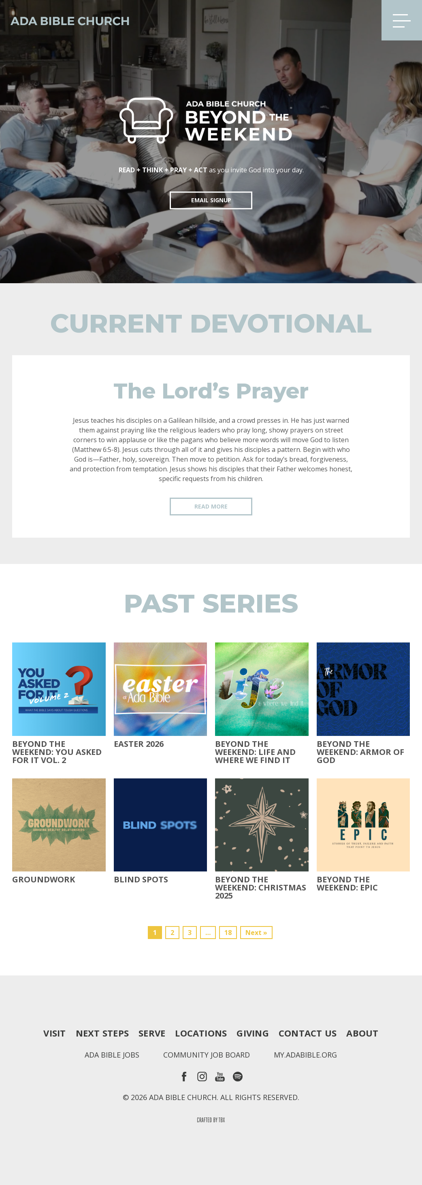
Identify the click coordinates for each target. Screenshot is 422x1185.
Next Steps (102, 1033)
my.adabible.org (305, 1055)
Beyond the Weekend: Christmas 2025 (260, 888)
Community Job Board (206, 1055)
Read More (211, 506)
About (362, 1033)
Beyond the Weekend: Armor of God (360, 752)
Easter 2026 (139, 744)
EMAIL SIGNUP (211, 200)
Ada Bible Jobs (112, 1055)
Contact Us (308, 1033)
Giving (253, 1033)
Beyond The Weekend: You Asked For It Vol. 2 (57, 752)
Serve (152, 1033)
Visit (54, 1033)
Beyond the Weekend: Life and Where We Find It (255, 752)
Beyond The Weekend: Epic (347, 884)
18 (228, 932)
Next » (256, 932)
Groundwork (43, 880)
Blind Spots (141, 880)
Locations (201, 1033)
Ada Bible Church (65, 20)
